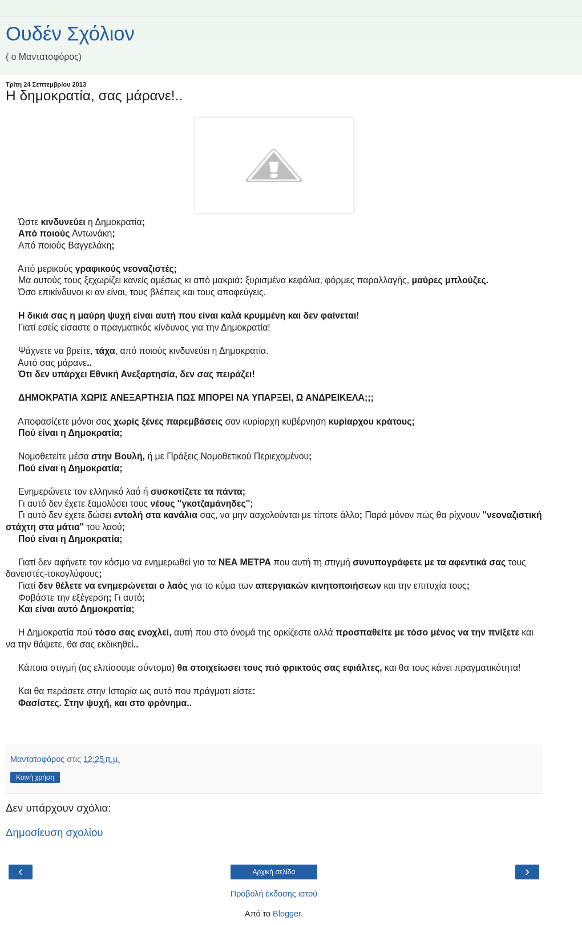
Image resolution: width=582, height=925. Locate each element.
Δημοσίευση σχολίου (54, 832)
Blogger (287, 913)
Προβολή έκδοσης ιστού (274, 893)
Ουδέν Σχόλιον (70, 33)
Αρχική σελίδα (274, 872)
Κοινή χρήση (35, 777)
